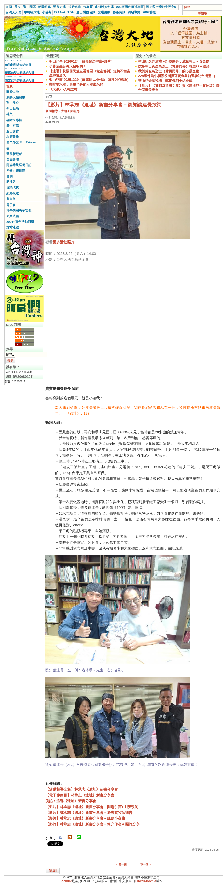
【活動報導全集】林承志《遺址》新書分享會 (81, 789)
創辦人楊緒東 (15, 97)
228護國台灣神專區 (130, 7)
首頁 (9, 7)
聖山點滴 (12, 108)
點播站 (11, 182)
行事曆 (88, 7)
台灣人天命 (14, 12)
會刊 (9, 176)
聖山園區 (29, 7)
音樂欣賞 (12, 187)
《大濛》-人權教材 (63, 89)
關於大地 (12, 92)
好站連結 (12, 227)
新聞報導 (44, 7)
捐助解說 (74, 7)
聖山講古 (12, 131)
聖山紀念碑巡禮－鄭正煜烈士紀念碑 (165, 81)
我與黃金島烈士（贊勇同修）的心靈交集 (168, 71)
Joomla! (66, 881)
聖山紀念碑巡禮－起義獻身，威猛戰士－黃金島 (173, 61)
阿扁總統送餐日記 (18, 165)
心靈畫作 (12, 137)
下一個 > (145, 864)
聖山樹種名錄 (85, 12)
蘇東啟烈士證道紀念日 (19, 72)
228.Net (59, 12)
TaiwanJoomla (145, 881)
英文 (17, 7)
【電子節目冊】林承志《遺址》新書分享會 (79, 795)
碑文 (9, 114)
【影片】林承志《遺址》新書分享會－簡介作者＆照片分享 (92, 824)
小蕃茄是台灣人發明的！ (67, 66)
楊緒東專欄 (14, 120)
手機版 (202, 13)
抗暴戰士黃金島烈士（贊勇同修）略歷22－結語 (174, 66)
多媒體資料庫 (104, 7)
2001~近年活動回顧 (20, 221)
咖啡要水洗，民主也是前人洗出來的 (76, 84)
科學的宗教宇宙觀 (18, 210)
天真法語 (12, 216)
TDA (70, 12)
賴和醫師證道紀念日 (18, 65)
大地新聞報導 (70, 111)
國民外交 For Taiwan (21, 142)
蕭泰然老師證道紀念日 (19, 80)
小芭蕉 (46, 12)
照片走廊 (59, 7)
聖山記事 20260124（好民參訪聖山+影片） (81, 61)
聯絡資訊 (119, 12)
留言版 (11, 199)
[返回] (53, 870)
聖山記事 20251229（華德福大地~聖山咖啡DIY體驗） (89, 80)
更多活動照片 (63, 242)
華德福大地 (32, 12)
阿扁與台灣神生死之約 (161, 7)
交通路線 (104, 12)
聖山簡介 (12, 103)
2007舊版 (149, 12)
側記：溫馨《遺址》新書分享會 (70, 801)
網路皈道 (12, 193)
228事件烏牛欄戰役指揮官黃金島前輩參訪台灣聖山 (176, 76)
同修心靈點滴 (15, 170)
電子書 (11, 205)
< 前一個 (121, 864)
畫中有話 (12, 125)
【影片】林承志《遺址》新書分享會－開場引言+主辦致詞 (91, 807)
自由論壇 (12, 159)
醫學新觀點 (14, 154)
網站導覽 (134, 12)
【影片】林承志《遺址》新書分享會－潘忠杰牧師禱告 (88, 812)
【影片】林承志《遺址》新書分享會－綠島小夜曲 (85, 818)
